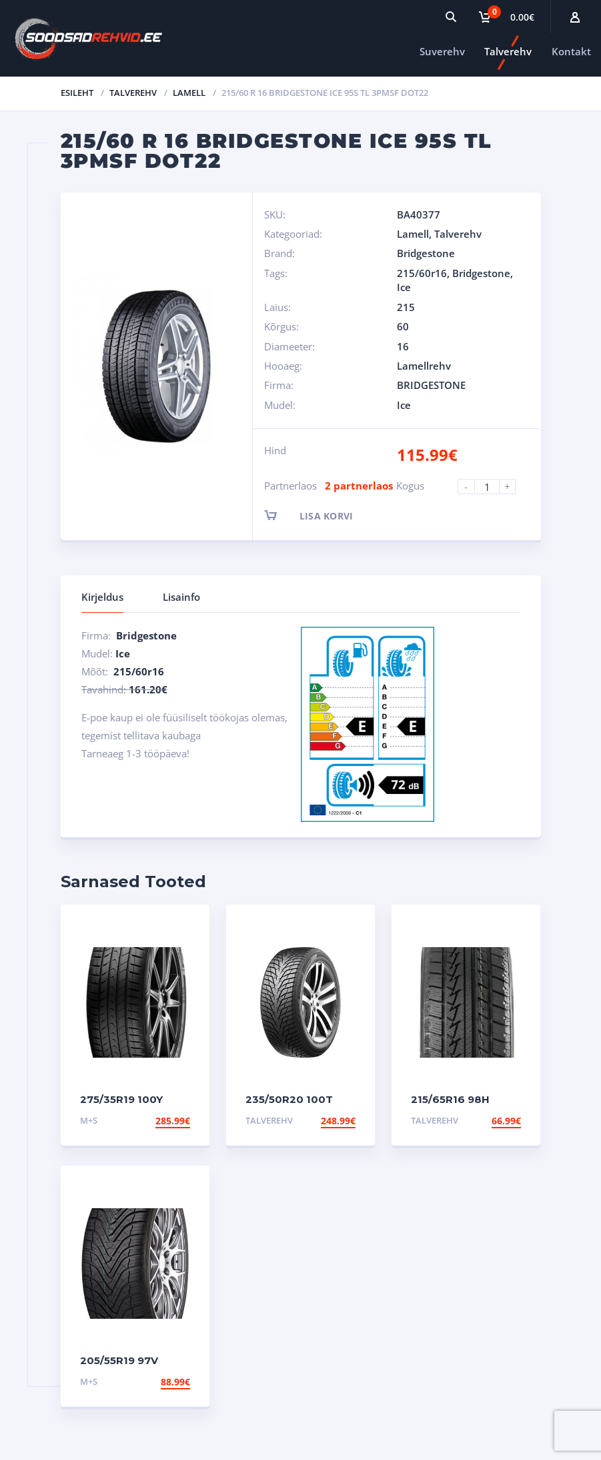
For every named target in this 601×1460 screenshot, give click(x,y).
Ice (404, 287)
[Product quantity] (492, 486)
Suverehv (442, 51)
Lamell (189, 93)
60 (403, 326)
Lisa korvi (320, 515)
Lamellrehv (424, 365)
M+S (88, 1120)
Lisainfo (181, 596)
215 (406, 307)
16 (403, 346)
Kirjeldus (102, 596)
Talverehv (508, 51)
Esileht (77, 93)
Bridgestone (426, 253)
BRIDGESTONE (431, 385)
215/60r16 (422, 273)
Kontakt (571, 51)
